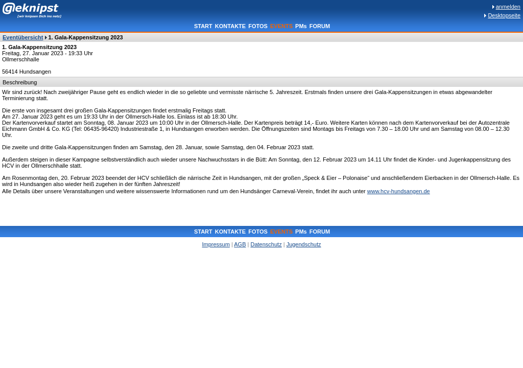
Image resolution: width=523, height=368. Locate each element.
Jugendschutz (304, 244)
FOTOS (258, 26)
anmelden (508, 7)
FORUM (320, 26)
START (203, 26)
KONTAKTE (230, 26)
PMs (301, 26)
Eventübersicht (23, 37)
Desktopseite (504, 15)
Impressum (215, 244)
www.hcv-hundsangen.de (398, 191)
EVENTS (281, 26)
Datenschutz (265, 244)
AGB (240, 244)
